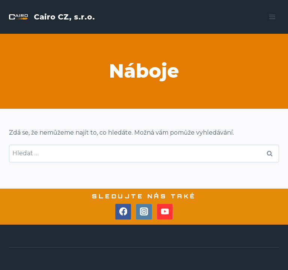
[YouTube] (165, 212)
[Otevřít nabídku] (272, 16)
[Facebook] (123, 212)
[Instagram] (144, 212)
